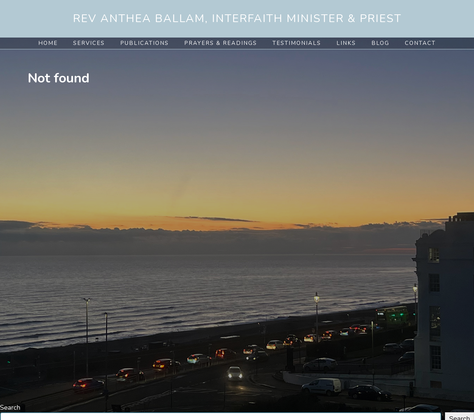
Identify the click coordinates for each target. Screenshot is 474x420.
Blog (380, 43)
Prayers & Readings (220, 43)
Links (346, 43)
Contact (420, 43)
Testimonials (296, 43)
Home (48, 43)
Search (10, 407)
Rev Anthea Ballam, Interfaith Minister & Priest (237, 18)
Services (89, 43)
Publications (144, 43)
